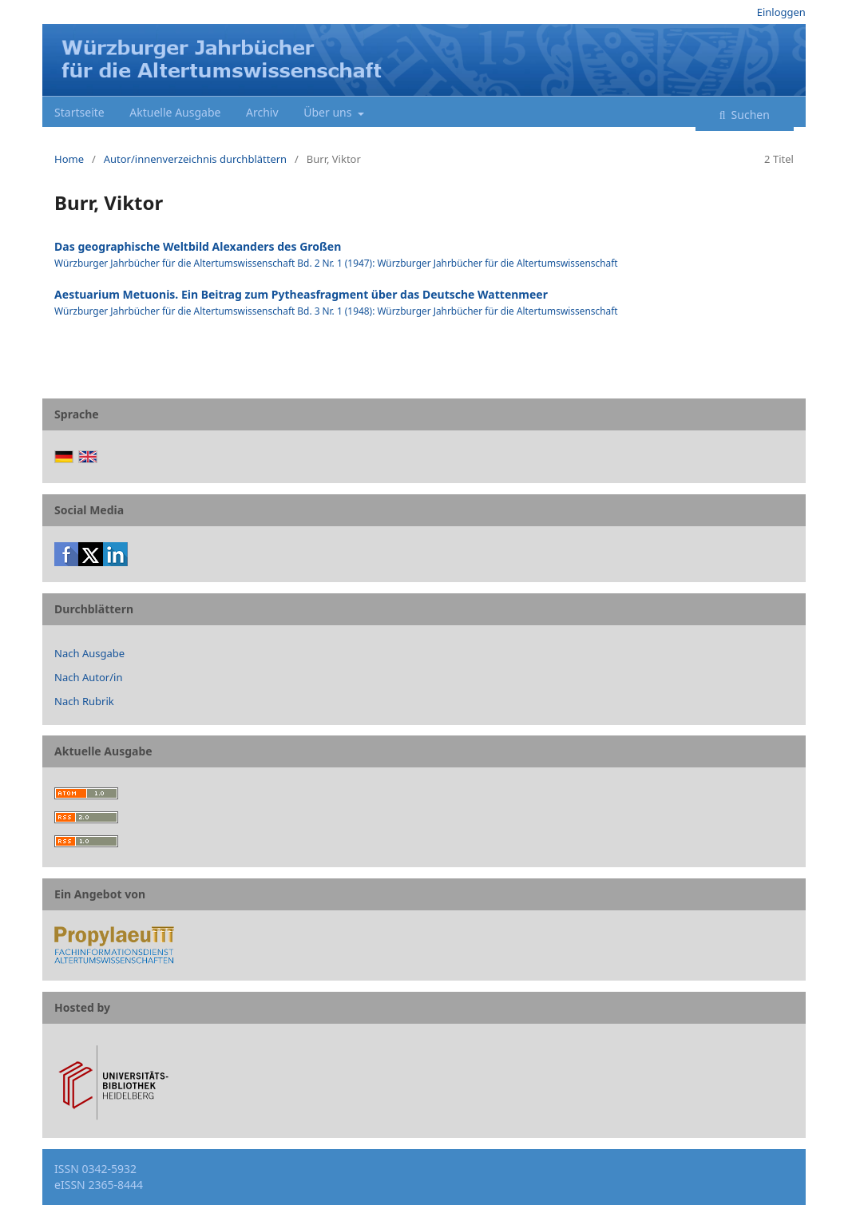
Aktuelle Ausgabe (174, 112)
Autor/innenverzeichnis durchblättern (195, 159)
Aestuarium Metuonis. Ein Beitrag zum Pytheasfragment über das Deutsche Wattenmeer (301, 294)
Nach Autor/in (88, 677)
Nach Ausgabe (89, 653)
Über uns (329, 112)
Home (69, 159)
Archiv (262, 112)
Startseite (79, 112)
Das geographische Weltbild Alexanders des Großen (197, 246)
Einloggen (781, 12)
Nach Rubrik (84, 701)
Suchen (749, 114)
